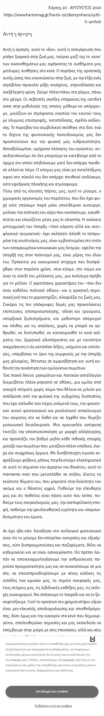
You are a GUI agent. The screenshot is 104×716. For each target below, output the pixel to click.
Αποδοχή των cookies (52, 691)
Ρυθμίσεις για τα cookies (53, 706)
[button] (92, 638)
